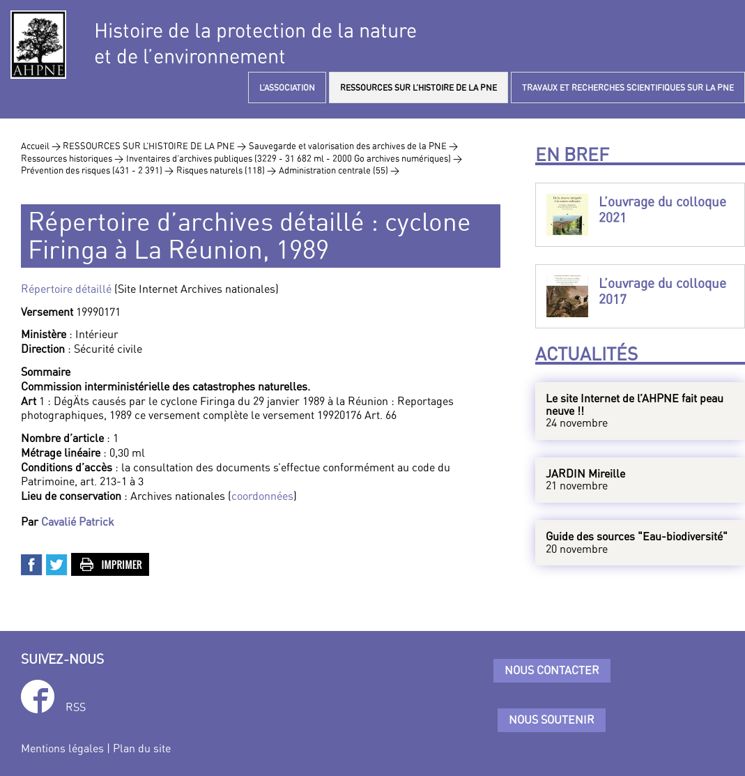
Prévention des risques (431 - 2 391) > (97, 170)
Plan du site (142, 748)
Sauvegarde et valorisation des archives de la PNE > (353, 145)
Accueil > (42, 145)
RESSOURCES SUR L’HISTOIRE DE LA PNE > (154, 145)
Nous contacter (552, 670)
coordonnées (262, 496)
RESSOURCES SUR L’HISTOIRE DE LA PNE (418, 87)
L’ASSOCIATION (287, 87)
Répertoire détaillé (66, 289)
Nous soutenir (551, 719)
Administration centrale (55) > (339, 170)
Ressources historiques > (72, 158)
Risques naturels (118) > (226, 170)
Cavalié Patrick (77, 521)
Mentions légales (62, 748)
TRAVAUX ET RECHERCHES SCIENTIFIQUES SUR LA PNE (628, 87)
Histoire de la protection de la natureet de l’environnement (255, 43)
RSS (76, 707)
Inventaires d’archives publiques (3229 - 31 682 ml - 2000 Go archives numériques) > (294, 158)
